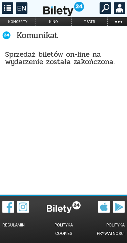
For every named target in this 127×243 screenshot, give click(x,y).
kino (53, 22)
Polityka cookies (64, 229)
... (118, 21)
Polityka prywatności (111, 229)
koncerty (17, 22)
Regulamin (13, 225)
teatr (89, 22)
